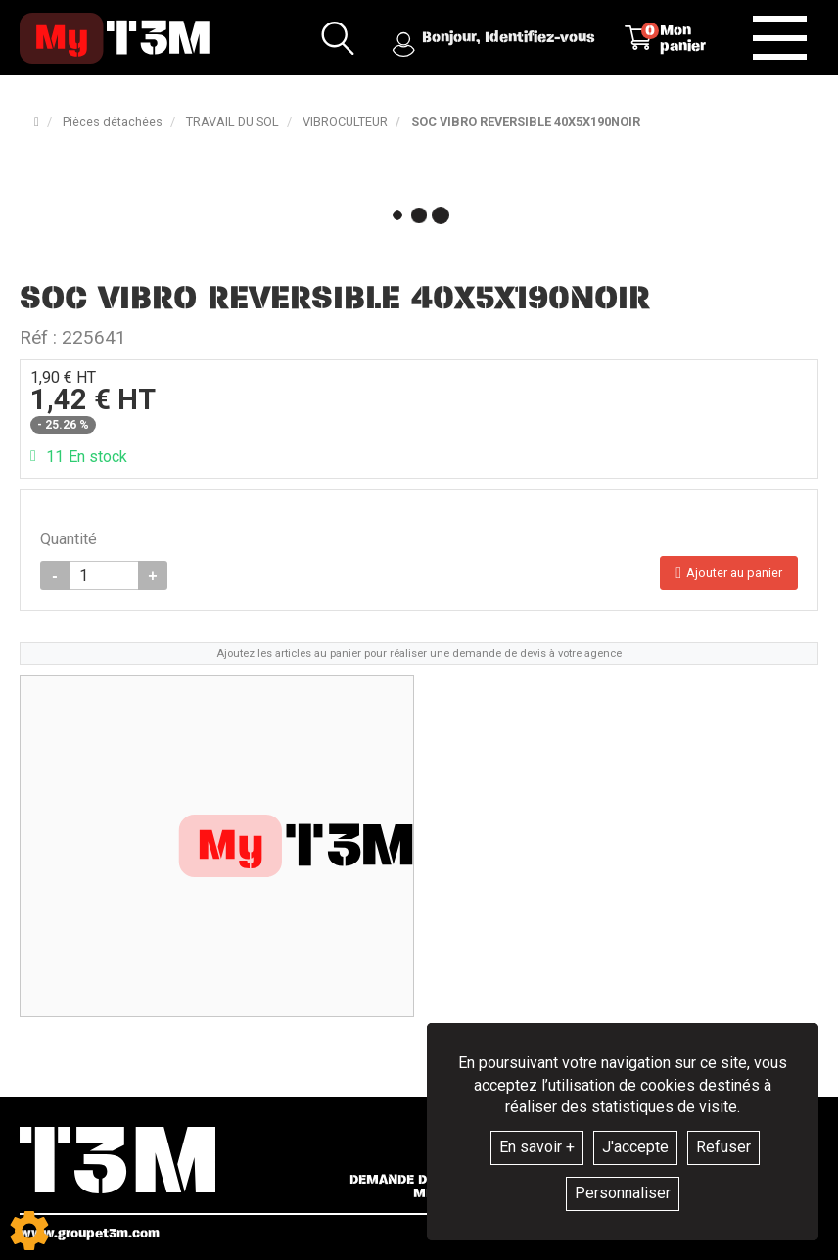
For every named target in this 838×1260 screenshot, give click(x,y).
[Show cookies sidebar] (29, 1230)
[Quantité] (104, 575)
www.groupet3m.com (90, 1233)
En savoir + (537, 1147)
